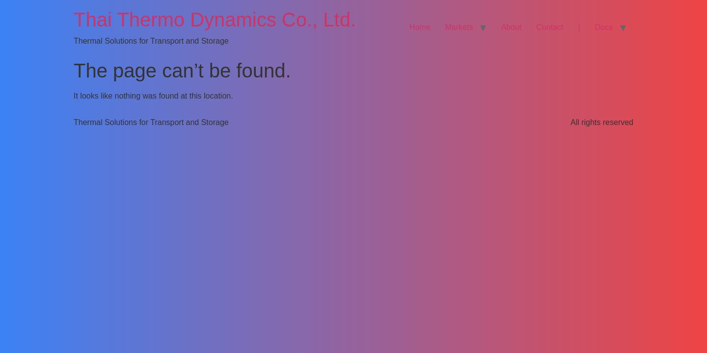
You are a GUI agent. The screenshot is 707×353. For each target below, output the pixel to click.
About (511, 27)
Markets (459, 27)
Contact (549, 27)
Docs (604, 27)
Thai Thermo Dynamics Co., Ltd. (215, 19)
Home (420, 27)
